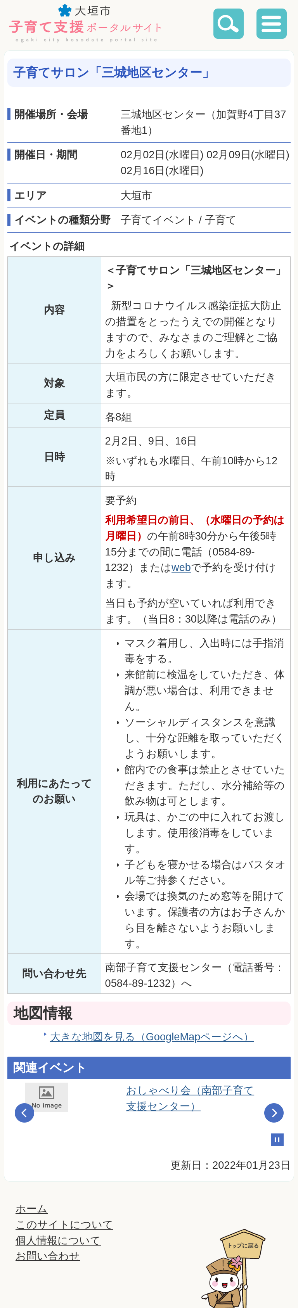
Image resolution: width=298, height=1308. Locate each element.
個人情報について (58, 1240)
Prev (24, 1113)
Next (274, 1113)
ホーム (32, 1208)
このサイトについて (64, 1224)
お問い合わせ (48, 1256)
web (181, 567)
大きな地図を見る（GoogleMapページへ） (152, 1037)
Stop (277, 1139)
